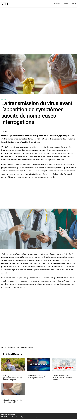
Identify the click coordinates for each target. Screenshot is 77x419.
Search (73, 3)
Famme (66, 3)
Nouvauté (57, 3)
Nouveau (3, 99)
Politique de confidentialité (8, 414)
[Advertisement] (38, 30)
